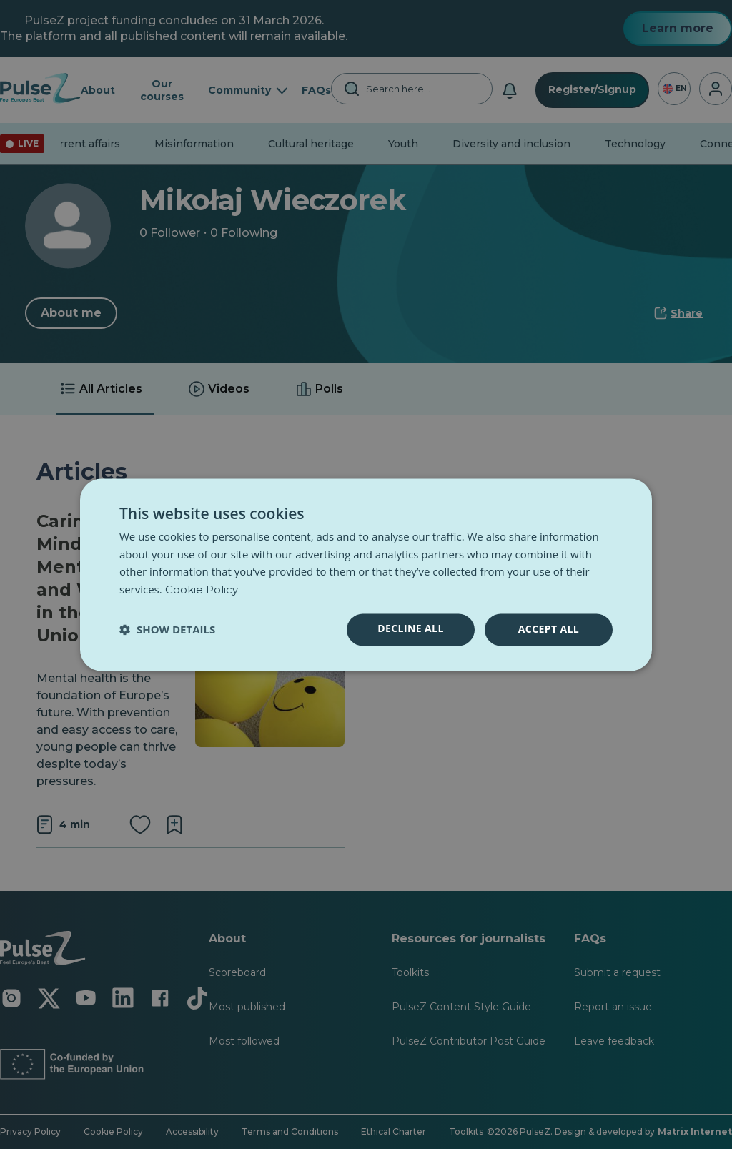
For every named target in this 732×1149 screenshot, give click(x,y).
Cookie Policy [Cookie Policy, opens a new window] (201, 590)
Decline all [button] (410, 628)
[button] (167, 629)
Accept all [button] (548, 629)
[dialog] (366, 574)
